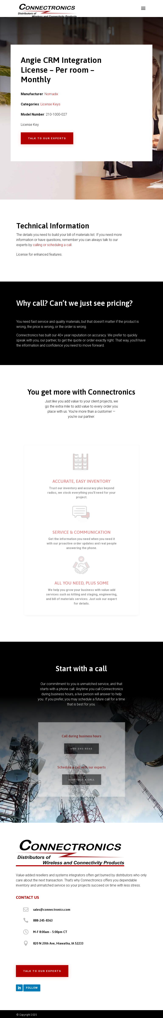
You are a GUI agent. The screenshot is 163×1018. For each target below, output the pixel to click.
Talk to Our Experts (47, 138)
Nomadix (51, 94)
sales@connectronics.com (51, 909)
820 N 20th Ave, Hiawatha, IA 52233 (58, 943)
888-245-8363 (81, 749)
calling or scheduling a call (52, 245)
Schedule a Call (81, 778)
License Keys (50, 104)
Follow (32, 987)
